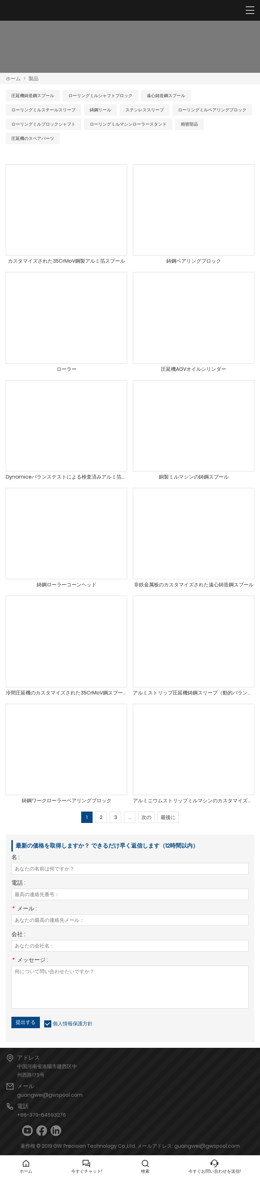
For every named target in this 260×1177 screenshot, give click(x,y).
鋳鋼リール (100, 110)
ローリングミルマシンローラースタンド (128, 124)
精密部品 (189, 124)
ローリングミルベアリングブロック (212, 110)
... (129, 817)
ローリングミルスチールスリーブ (43, 110)
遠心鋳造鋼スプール (166, 95)
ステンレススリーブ (144, 110)
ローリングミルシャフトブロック (100, 95)
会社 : (18, 934)
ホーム (13, 78)
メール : (24, 909)
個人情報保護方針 (73, 1023)
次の (146, 817)
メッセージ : (29, 960)
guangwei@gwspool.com (50, 1094)
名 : (15, 857)
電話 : (18, 883)
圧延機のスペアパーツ (32, 138)
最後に (168, 817)
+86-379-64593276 (41, 1114)
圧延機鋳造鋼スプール (32, 95)
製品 (33, 78)
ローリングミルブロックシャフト (43, 124)
